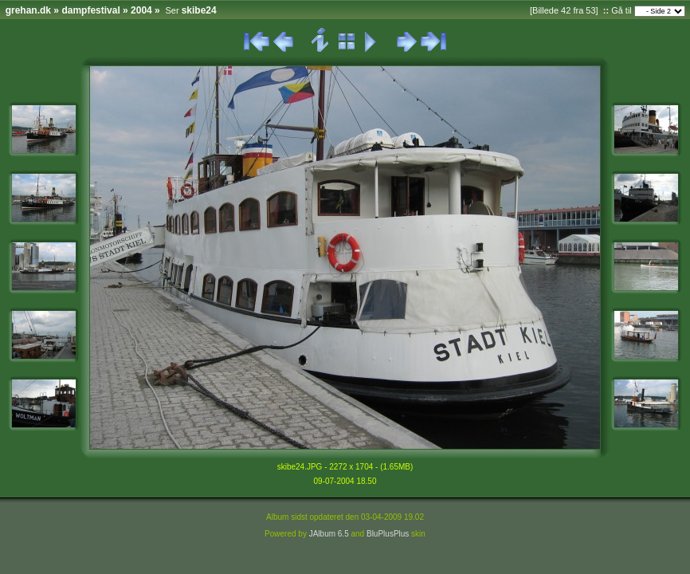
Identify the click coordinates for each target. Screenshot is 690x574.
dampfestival (90, 10)
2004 (141, 10)
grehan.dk (28, 10)
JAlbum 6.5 (329, 533)
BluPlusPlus (388, 533)
